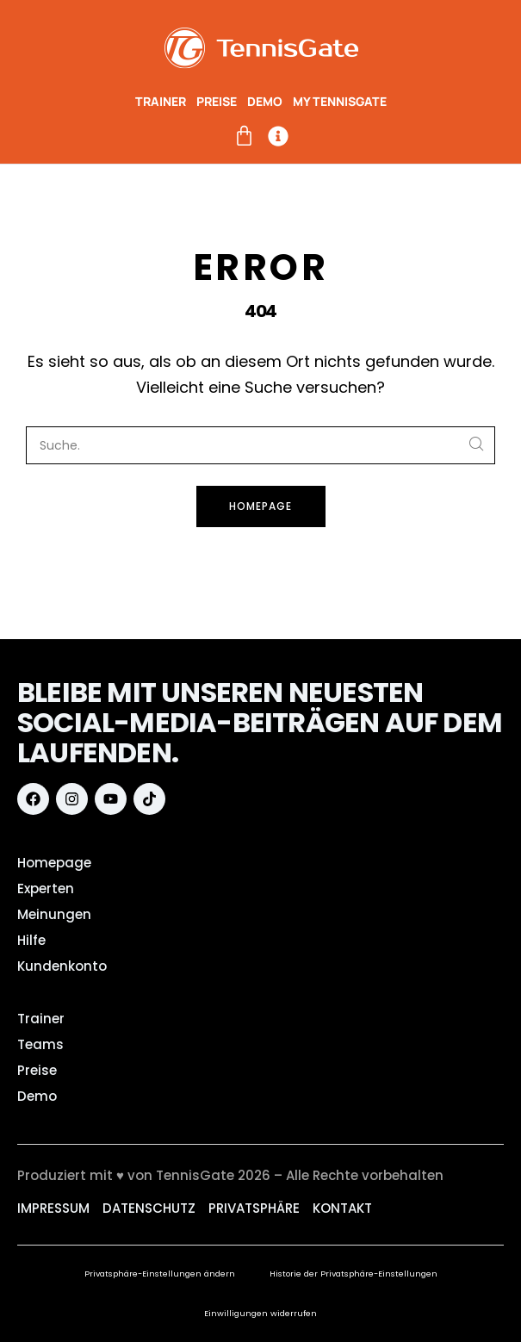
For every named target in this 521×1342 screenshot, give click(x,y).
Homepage (260, 506)
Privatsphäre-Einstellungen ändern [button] (159, 1273)
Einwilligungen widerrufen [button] (260, 1313)
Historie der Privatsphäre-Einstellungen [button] (353, 1273)
